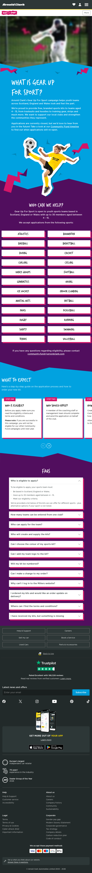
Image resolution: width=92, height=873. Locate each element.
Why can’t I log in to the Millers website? (33, 583)
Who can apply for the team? (26, 524)
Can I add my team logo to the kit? (29, 554)
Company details (53, 832)
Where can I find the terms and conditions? (34, 606)
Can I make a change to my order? (29, 573)
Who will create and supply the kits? (30, 534)
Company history (54, 803)
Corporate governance (56, 826)
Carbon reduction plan (56, 835)
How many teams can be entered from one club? (37, 514)
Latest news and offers (14, 687)
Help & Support (24, 631)
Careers (68, 631)
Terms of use (8, 823)
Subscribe (81, 692)
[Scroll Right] (48, 445)
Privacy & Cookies (10, 826)
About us (50, 796)
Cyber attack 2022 (10, 829)
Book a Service (68, 638)
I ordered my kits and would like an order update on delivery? (39, 595)
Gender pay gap (53, 819)
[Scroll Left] (43, 445)
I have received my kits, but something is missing (37, 616)
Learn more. (65, 678)
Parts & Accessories (68, 645)
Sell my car (24, 638)
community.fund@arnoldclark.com (46, 354)
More (86, 13)
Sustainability (52, 809)
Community (51, 806)
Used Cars (23, 645)
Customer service (10, 799)
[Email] (37, 692)
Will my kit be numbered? (25, 564)
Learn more (46, 740)
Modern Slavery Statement (58, 823)
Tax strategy (51, 829)
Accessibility (8, 803)
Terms (5, 819)
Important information (12, 832)
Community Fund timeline (65, 126)
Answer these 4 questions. (18, 862)
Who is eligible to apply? (24, 480)
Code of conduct (53, 838)
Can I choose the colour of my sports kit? (33, 544)
